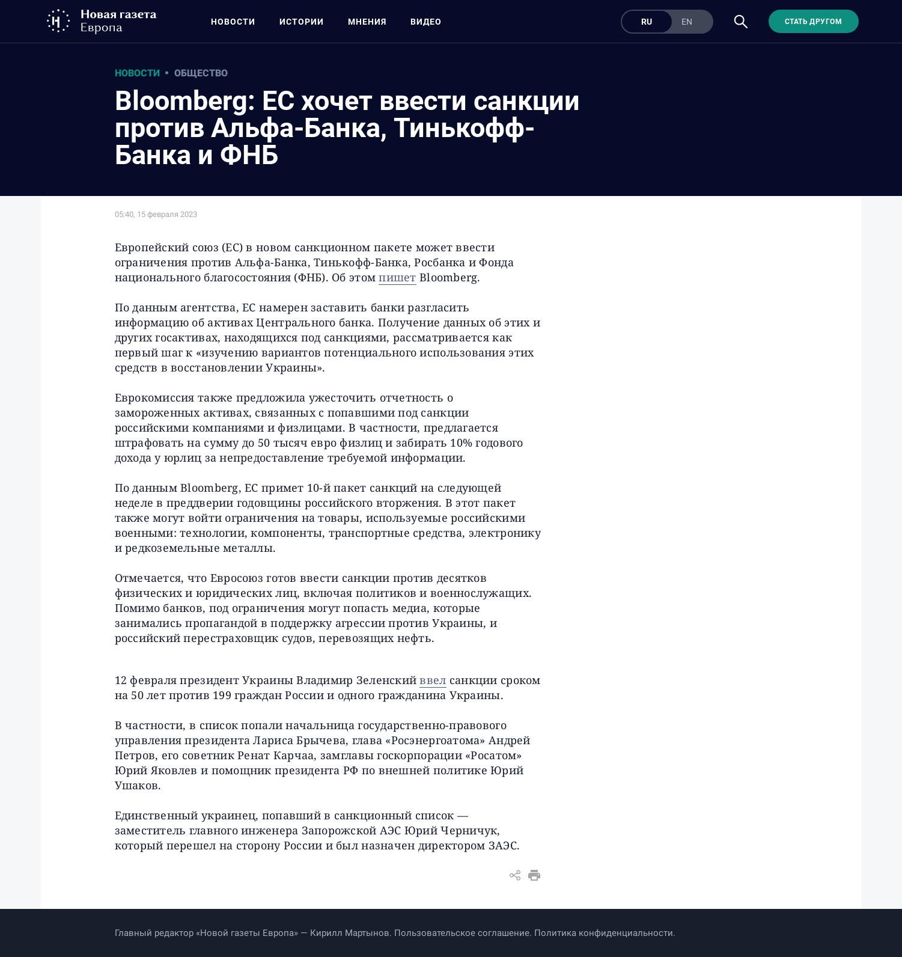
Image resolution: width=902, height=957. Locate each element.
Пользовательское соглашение (461, 933)
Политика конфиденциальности (603, 933)
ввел (432, 680)
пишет (397, 277)
